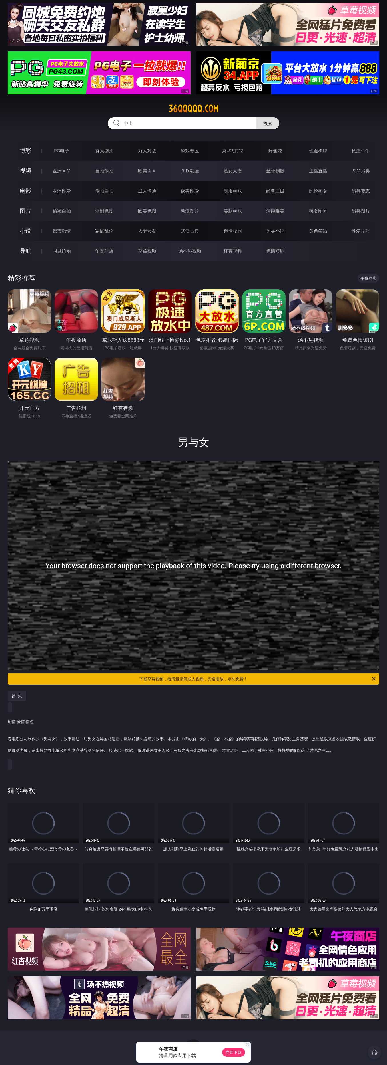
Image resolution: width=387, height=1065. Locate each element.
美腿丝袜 (233, 211)
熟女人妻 (233, 171)
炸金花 (275, 151)
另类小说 (275, 231)
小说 (25, 231)
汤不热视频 (189, 251)
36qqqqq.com (194, 108)
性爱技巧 (361, 231)
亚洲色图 (104, 211)
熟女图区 (318, 211)
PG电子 (61, 151)
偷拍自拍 (104, 191)
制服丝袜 (233, 191)
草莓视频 (147, 251)
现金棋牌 (318, 151)
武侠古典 (190, 231)
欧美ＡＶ (147, 171)
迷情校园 (233, 231)
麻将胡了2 (232, 151)
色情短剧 (275, 251)
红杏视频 (233, 251)
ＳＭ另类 (361, 171)
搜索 (267, 123)
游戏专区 (190, 151)
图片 (25, 211)
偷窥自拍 (62, 211)
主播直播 (318, 171)
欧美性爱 (190, 191)
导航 (25, 251)
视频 (25, 170)
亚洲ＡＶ (62, 171)
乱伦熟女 (318, 191)
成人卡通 (147, 191)
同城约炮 (62, 251)
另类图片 (361, 211)
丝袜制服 (275, 171)
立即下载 (234, 1052)
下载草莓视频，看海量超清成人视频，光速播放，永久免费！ (257, 678)
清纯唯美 (275, 211)
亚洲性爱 (62, 191)
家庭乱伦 (104, 231)
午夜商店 (104, 251)
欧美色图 (147, 211)
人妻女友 (147, 231)
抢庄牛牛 (361, 151)
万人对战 (147, 151)
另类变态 (361, 191)
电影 (25, 191)
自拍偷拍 (104, 171)
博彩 (25, 150)
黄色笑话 (318, 231)
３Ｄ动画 (190, 171)
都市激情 (62, 231)
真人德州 (104, 151)
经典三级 (275, 191)
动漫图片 (190, 211)
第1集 (17, 696)
